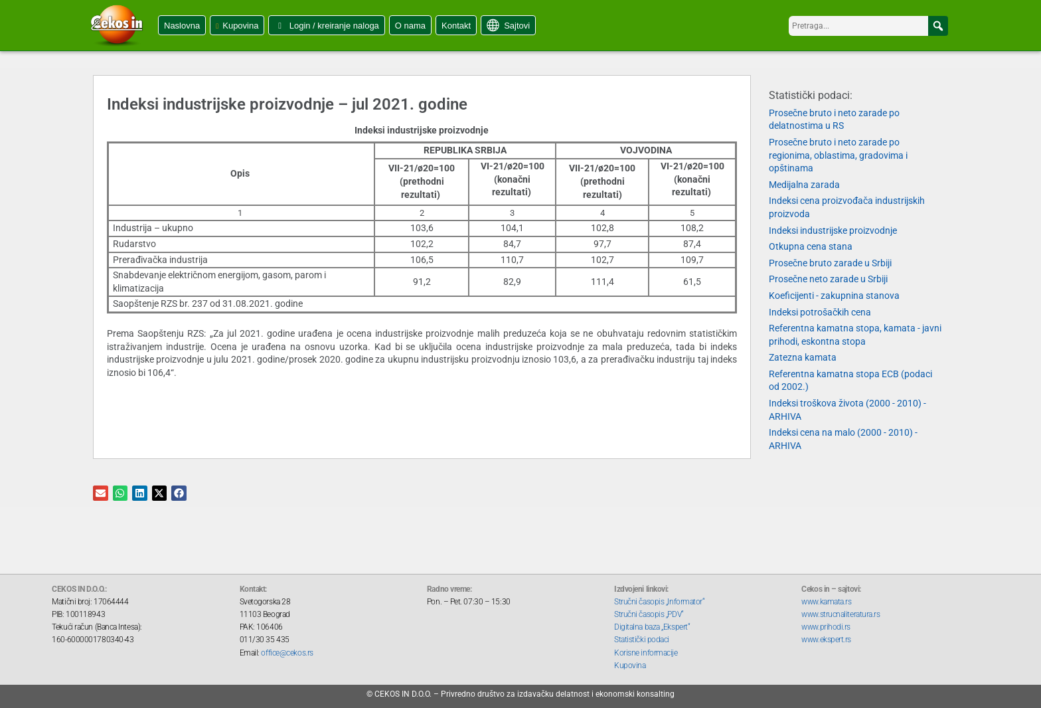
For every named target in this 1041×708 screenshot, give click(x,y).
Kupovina (240, 26)
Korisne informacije (645, 653)
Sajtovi (517, 26)
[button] (938, 26)
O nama (410, 26)
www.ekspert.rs (826, 639)
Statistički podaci (641, 639)
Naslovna (182, 26)
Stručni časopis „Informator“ (659, 601)
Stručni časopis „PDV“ (649, 614)
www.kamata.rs (826, 601)
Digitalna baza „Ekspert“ (652, 627)
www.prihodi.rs (825, 627)
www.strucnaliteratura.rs (840, 614)
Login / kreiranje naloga (334, 26)
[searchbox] (868, 26)
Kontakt (456, 26)
